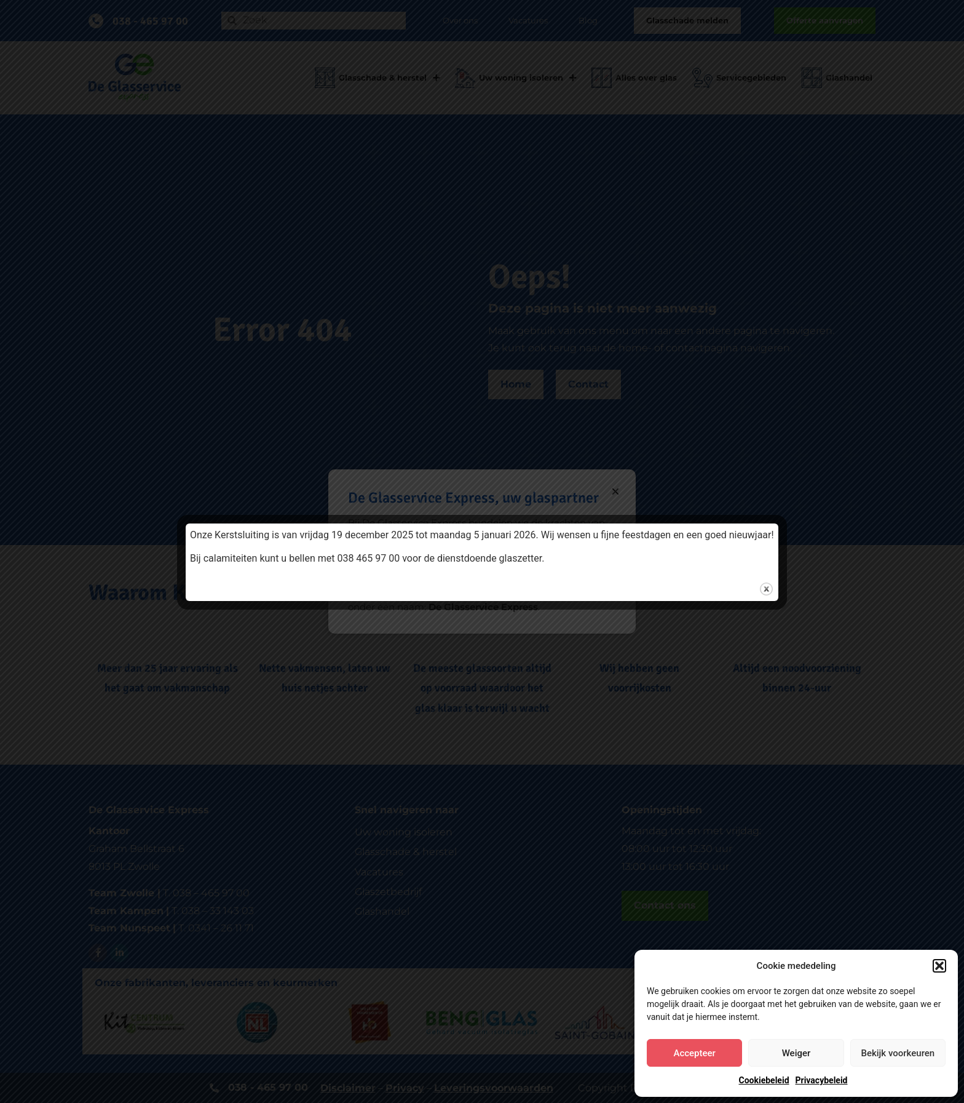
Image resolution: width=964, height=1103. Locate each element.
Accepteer (694, 1053)
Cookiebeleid (764, 1080)
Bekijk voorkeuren (897, 1053)
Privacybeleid (822, 1080)
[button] (939, 966)
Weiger (796, 1053)
